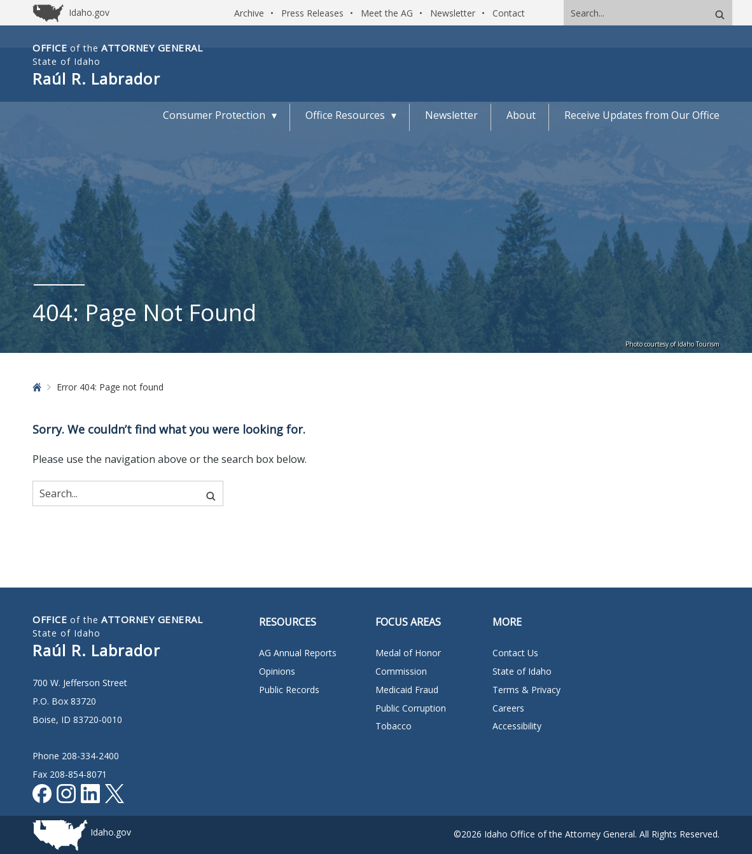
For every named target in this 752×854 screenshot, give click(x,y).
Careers (508, 708)
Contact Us (515, 653)
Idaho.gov (110, 832)
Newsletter (452, 13)
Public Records (289, 690)
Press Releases (312, 13)
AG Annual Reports (298, 653)
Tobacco (393, 726)
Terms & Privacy (526, 690)
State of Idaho (522, 671)
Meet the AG (387, 13)
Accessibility (516, 726)
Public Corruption (410, 708)
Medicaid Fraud (406, 690)
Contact (508, 13)
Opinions (277, 671)
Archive (249, 13)
